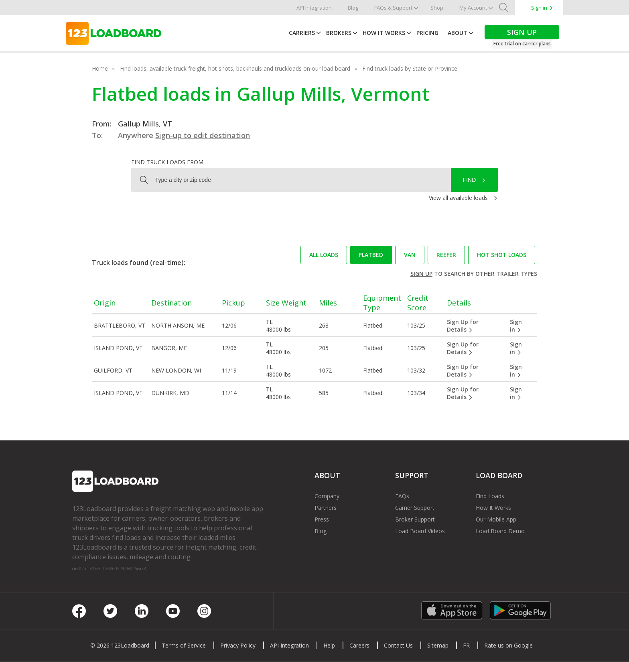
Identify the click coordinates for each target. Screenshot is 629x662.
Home (100, 68)
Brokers (338, 33)
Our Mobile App (496, 519)
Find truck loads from (167, 162)
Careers (359, 645)
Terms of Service (184, 645)
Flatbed (371, 255)
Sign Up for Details (463, 325)
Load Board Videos (420, 531)
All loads (323, 255)
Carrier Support (414, 507)
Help (329, 645)
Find (469, 180)
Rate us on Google (508, 645)
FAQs (402, 496)
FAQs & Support (393, 7)
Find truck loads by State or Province (409, 68)
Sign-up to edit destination (202, 135)
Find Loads (490, 496)
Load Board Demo (500, 531)
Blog (353, 7)
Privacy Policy (238, 645)
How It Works (384, 33)
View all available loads (458, 198)
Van (410, 255)
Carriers (302, 33)
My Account (473, 7)
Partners (325, 507)
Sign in (539, 7)
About (457, 33)
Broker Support (415, 519)
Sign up (421, 273)
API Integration (314, 7)
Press (321, 519)
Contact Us (398, 645)
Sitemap (437, 645)
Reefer (446, 255)
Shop (436, 7)
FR (466, 645)
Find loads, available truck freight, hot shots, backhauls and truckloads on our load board (235, 68)
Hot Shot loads (501, 255)
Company (326, 496)
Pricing (427, 33)
